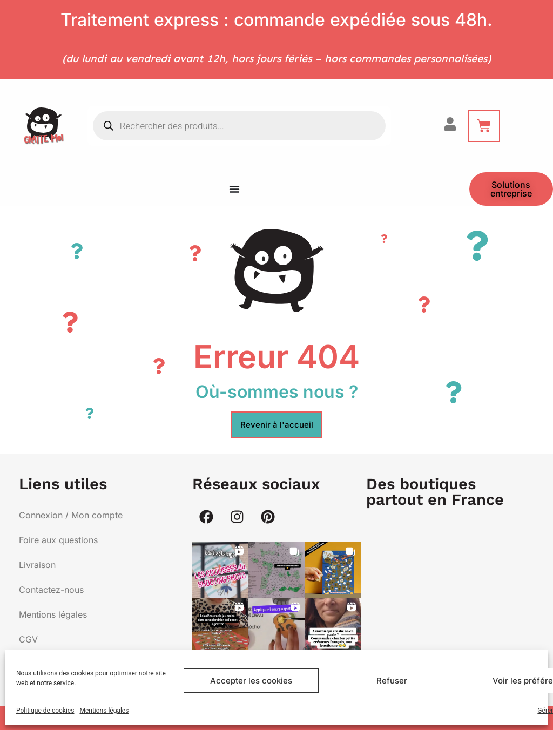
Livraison (37, 564)
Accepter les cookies (251, 680)
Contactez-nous (51, 589)
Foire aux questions (58, 540)
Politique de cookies (45, 710)
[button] (220, 570)
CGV (28, 639)
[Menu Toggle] (234, 189)
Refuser (391, 680)
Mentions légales (104, 710)
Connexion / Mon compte (71, 515)
